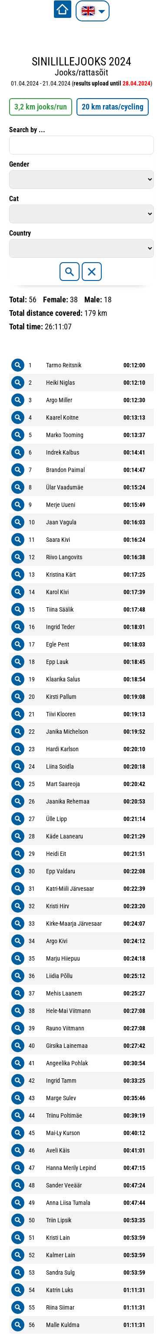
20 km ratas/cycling (112, 106)
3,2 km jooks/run (40, 106)
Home (62, 9)
